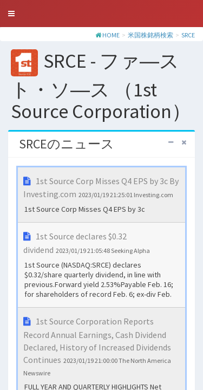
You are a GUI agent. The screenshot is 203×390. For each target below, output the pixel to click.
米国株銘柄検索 (150, 35)
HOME (111, 35)
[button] (11, 13)
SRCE (188, 35)
